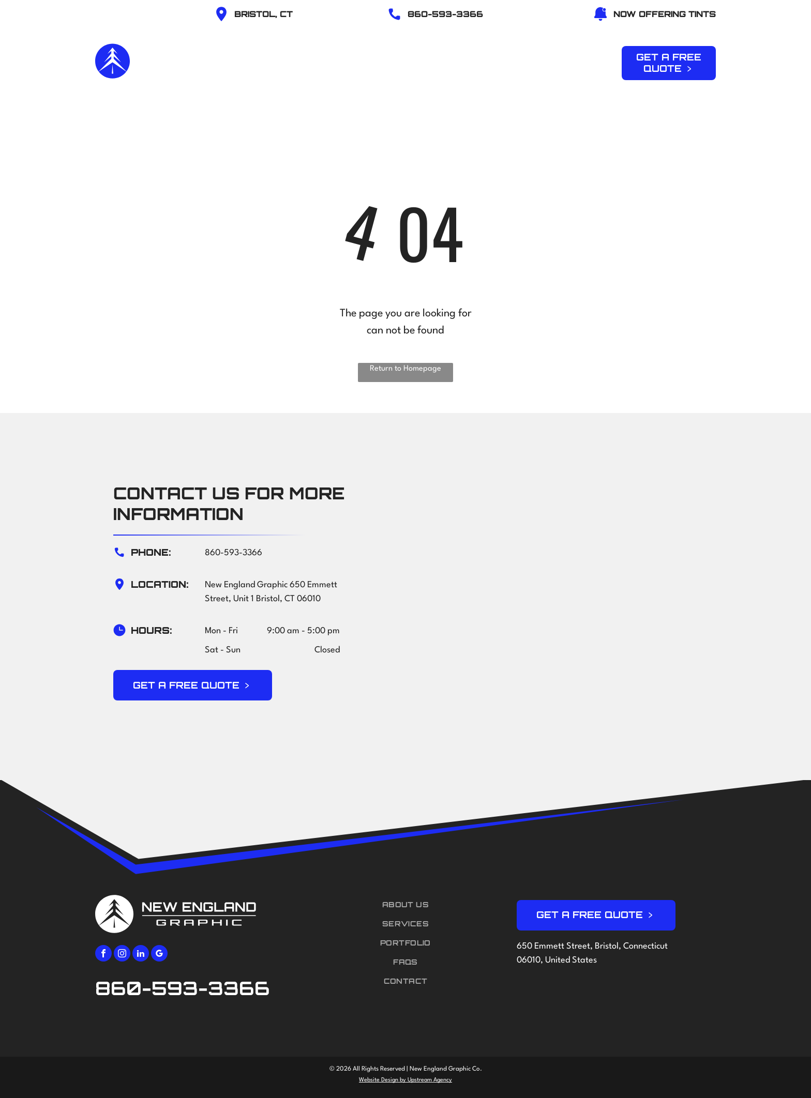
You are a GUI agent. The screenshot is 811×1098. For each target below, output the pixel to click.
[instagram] (122, 954)
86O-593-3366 (445, 14)
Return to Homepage (405, 369)
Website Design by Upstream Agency (405, 1080)
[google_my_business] (159, 954)
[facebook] (103, 954)
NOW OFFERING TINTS (664, 14)
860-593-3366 (233, 552)
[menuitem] (309, 61)
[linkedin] (140, 954)
